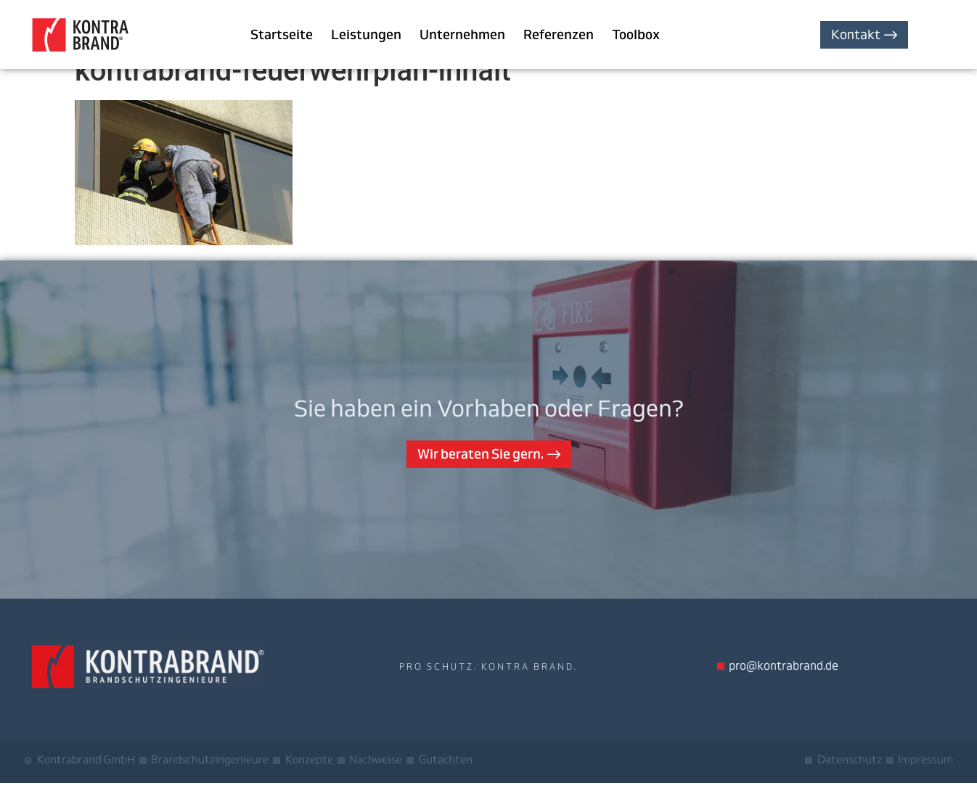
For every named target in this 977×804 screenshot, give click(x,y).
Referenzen (558, 34)
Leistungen (366, 34)
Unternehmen (462, 34)
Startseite (281, 34)
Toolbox (636, 34)
